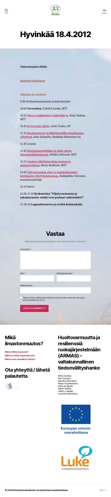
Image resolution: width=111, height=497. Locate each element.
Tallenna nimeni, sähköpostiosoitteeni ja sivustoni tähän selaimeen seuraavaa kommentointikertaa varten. (53, 299)
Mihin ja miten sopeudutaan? (20, 355)
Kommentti (25, 249)
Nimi (22, 273)
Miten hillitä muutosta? (17, 352)
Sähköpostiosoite (65, 273)
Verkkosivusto (26, 285)
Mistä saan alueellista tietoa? (20, 359)
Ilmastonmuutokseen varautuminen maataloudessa (40, 490)
